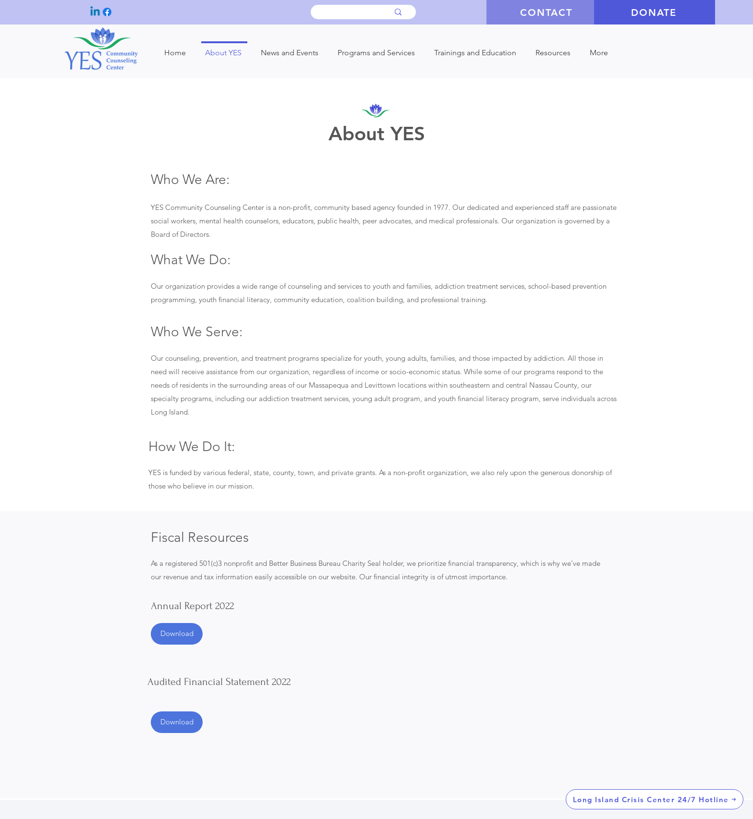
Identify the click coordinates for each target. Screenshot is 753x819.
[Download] (177, 634)
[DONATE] (654, 12)
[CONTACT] (546, 12)
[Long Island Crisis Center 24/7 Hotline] (654, 799)
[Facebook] (107, 12)
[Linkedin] (95, 12)
